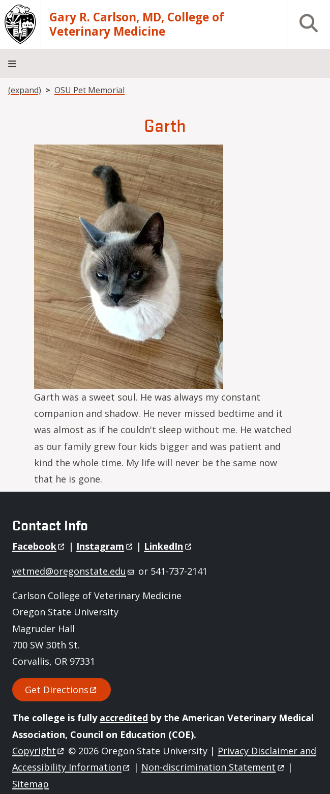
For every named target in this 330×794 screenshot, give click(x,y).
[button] (128, 265)
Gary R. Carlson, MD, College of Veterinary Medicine (136, 24)
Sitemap (30, 784)
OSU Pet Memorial (89, 90)
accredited (124, 718)
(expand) (24, 90)
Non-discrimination (213, 767)
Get (61, 690)
